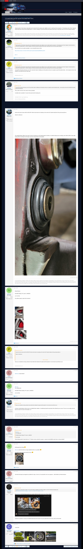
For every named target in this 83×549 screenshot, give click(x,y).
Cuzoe (9, 376)
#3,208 (76, 471)
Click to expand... (45, 359)
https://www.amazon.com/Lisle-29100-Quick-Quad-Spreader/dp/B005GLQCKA (30, 50)
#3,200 (76, 109)
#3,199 (76, 82)
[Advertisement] (41, 104)
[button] (16, 12)
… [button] (10, 22)
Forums (7, 12)
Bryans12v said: (18, 350)
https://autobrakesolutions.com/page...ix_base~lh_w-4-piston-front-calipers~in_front (29, 490)
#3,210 (76, 524)
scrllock (9, 46)
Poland (11, 392)
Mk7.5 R (16, 54)
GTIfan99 (7, 19)
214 (16, 22)
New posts (7, 14)
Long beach (11, 70)
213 (14, 22)
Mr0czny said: (18, 430)
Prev (7, 22)
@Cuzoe (16, 386)
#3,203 (76, 370)
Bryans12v (9, 115)
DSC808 (9, 31)
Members (19, 12)
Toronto (11, 494)
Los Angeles (11, 380)
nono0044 (9, 490)
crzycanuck (9, 530)
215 (19, 22)
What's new (13, 12)
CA (12, 533)
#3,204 (76, 383)
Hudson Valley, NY (10, 119)
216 (21, 22)
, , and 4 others (23, 543)
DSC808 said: (18, 43)
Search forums (12, 14)
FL (12, 91)
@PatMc (18, 494)
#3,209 (76, 484)
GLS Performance (63, 35)
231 (25, 22)
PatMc (9, 67)
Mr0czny (9, 294)
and (18, 78)
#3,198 (76, 61)
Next (27, 22)
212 (12, 22)
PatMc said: (18, 85)
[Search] (75, 12)
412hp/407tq (68, 35)
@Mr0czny (17, 373)
